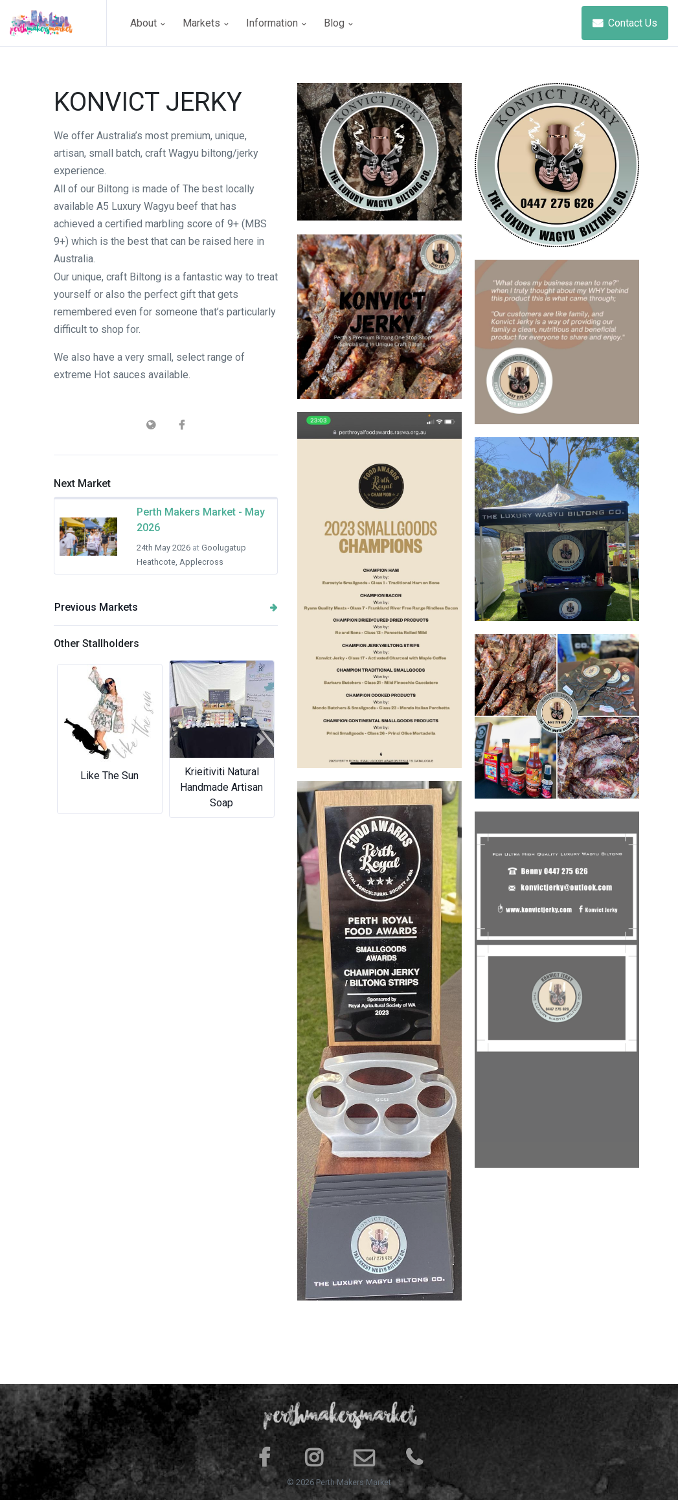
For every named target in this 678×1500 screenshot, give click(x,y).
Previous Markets (166, 607)
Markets (205, 23)
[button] (70, 739)
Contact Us (625, 23)
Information (276, 23)
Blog (338, 23)
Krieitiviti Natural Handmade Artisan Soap (221, 787)
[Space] (58, 23)
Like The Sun (109, 775)
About (147, 23)
